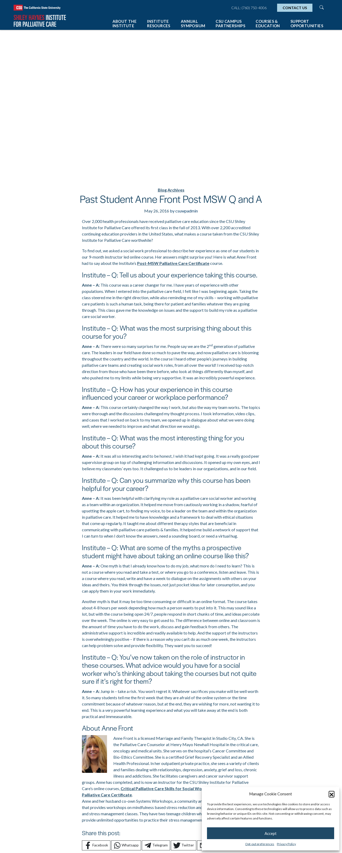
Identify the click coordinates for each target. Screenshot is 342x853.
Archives (175, 189)
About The (125, 23)
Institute (158, 23)
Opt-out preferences (259, 844)
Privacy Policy (286, 844)
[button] (331, 793)
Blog (162, 189)
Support (306, 23)
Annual (193, 23)
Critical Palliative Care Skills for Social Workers (166, 788)
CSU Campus (230, 23)
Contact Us (295, 8)
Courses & (268, 23)
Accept (271, 833)
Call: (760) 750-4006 (249, 8)
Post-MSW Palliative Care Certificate (173, 263)
